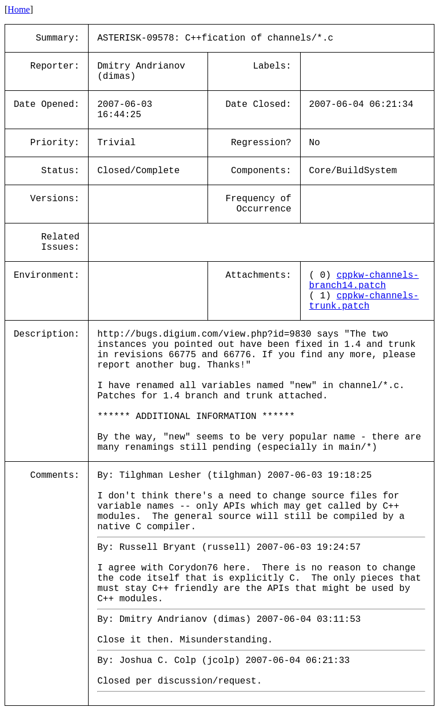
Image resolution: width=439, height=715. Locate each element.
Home (18, 9)
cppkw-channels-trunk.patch (364, 301)
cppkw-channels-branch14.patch (364, 280)
